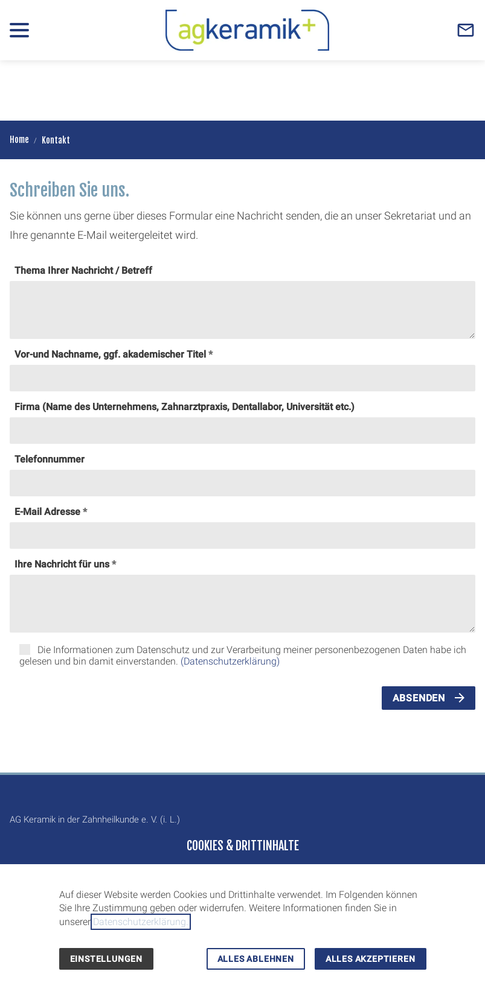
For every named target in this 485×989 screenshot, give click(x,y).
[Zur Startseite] (247, 30)
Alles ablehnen (255, 959)
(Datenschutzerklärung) (230, 661)
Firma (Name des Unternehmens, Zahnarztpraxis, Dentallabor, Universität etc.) (184, 406)
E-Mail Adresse (47, 511)
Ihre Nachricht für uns (61, 564)
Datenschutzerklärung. (140, 921)
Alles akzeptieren (371, 959)
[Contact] (465, 30)
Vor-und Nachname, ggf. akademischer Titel (110, 354)
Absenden (419, 698)
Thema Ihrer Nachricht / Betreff (83, 270)
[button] (19, 30)
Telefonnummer (49, 459)
